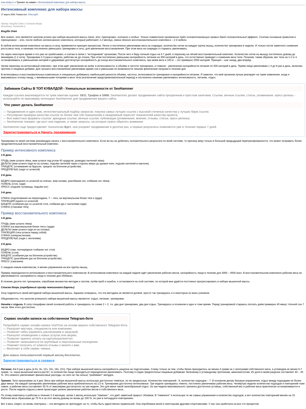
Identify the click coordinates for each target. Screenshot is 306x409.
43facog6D (33, 14)
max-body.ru (7, 2)
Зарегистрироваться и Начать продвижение (39, 132)
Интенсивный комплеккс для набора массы (61, 2)
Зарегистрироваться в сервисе (29, 360)
